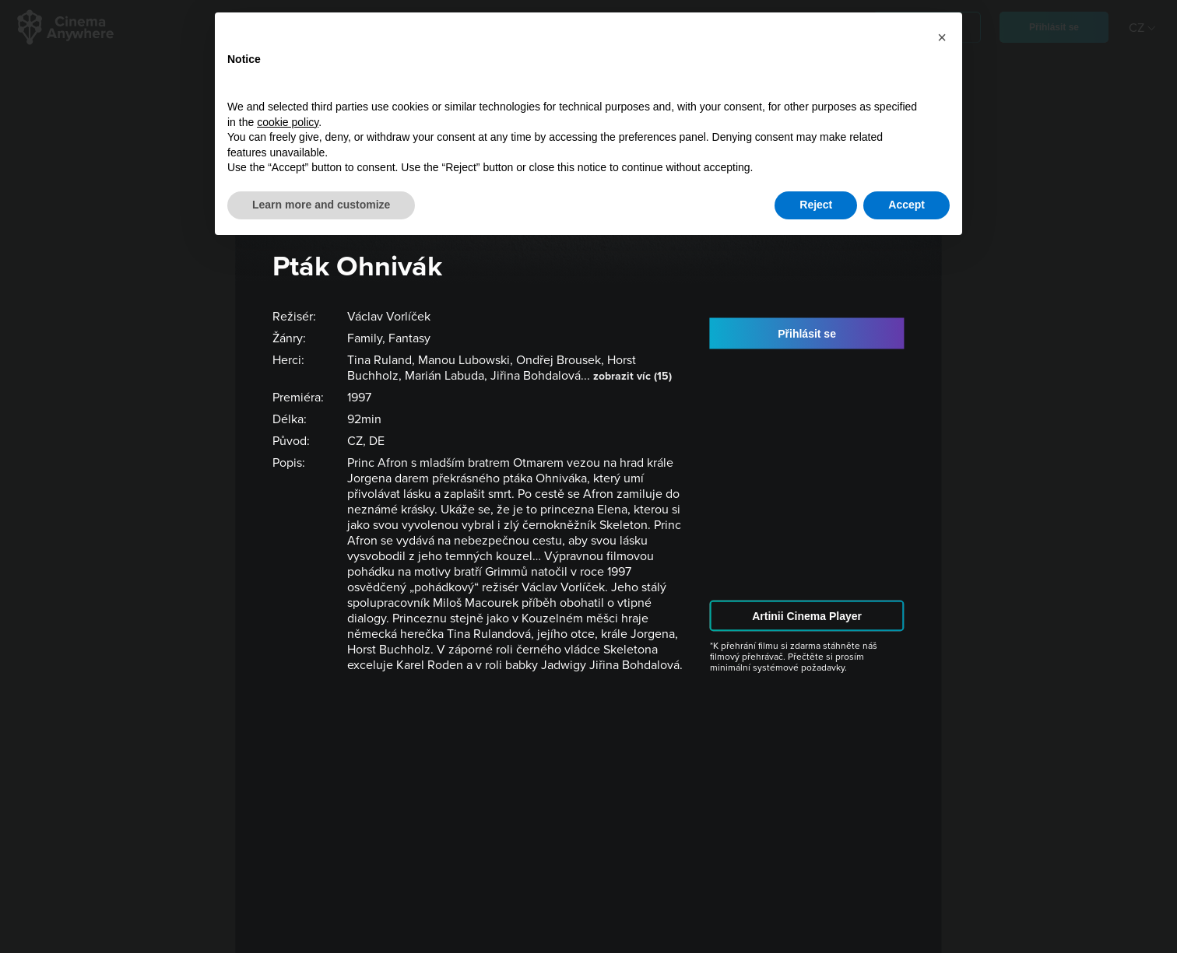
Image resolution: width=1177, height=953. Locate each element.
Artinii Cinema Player (807, 616)
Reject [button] (815, 204)
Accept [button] (906, 204)
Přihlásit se (807, 333)
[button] (941, 37)
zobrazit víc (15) (632, 376)
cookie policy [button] (287, 122)
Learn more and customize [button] (321, 204)
